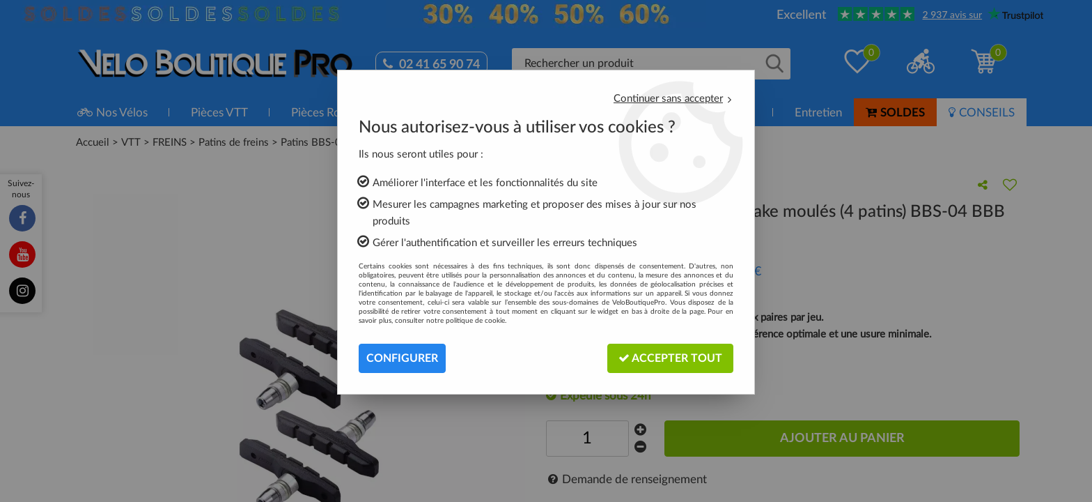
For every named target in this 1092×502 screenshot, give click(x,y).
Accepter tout (670, 358)
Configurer (402, 358)
